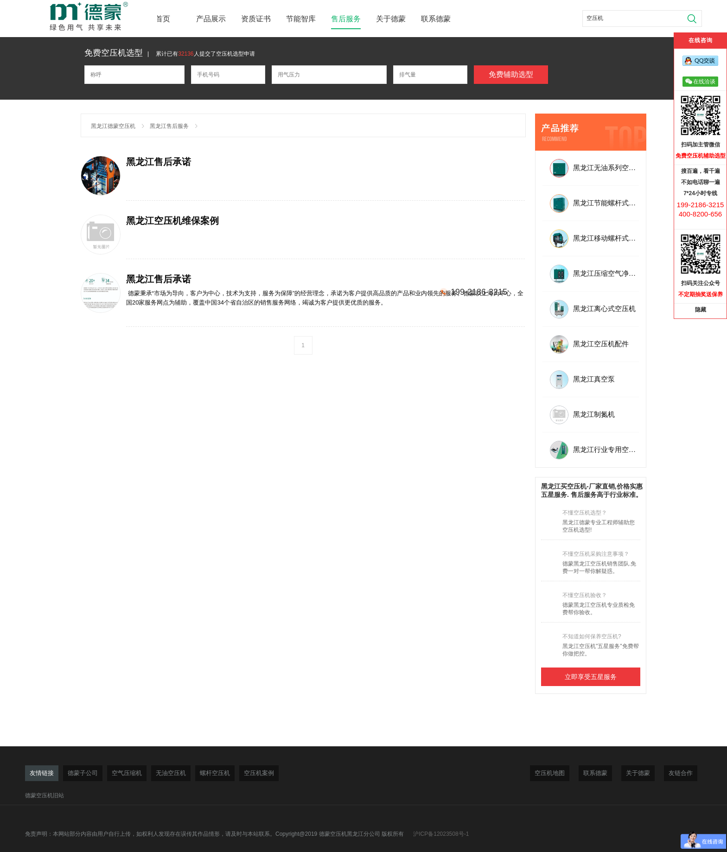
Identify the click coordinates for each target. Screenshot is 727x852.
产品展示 (211, 19)
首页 (162, 19)
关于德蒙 (391, 19)
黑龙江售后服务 (169, 126)
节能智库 (301, 19)
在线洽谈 (700, 81)
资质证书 (256, 19)
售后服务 (346, 19)
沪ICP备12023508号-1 (441, 834)
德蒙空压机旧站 (44, 795)
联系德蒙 (436, 19)
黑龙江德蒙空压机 (113, 126)
